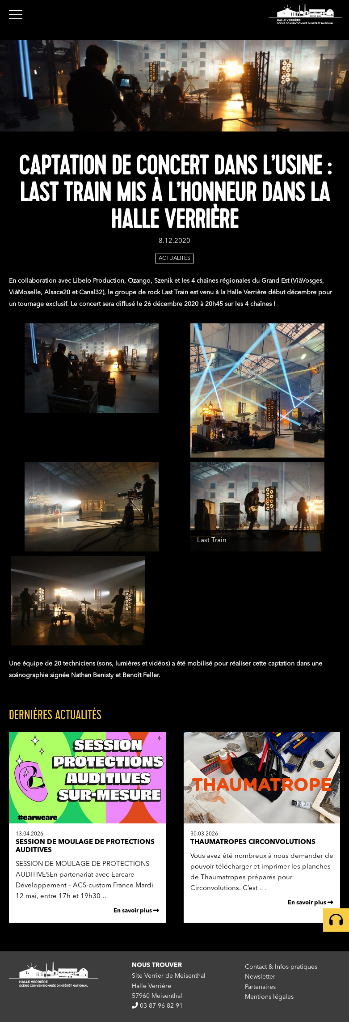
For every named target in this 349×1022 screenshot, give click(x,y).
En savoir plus (136, 911)
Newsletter (260, 977)
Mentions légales (269, 997)
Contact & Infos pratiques (281, 967)
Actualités (174, 258)
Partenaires (260, 987)
